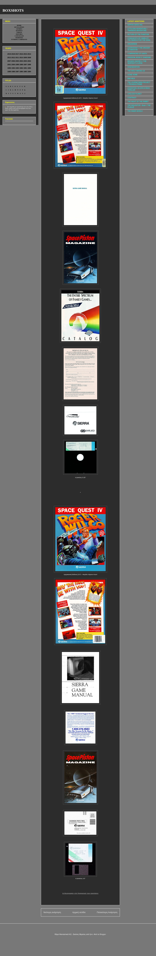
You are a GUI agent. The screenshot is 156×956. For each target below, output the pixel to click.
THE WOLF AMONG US (136, 71)
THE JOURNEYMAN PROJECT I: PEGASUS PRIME (139, 83)
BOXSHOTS (13, 10)
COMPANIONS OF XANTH (137, 53)
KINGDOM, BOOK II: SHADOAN (139, 57)
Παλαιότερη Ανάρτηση (107, 912)
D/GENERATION (134, 67)
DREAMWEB (132, 44)
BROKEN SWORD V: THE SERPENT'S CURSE (137, 62)
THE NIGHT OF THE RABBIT (138, 101)
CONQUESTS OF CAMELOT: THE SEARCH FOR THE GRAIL (139, 39)
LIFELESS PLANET (135, 94)
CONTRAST (132, 98)
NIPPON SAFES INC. (135, 25)
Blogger (103, 934)
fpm (91, 934)
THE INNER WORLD (135, 111)
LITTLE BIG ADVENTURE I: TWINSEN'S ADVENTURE (138, 29)
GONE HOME (132, 75)
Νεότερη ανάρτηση (52, 912)
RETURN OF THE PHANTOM (138, 34)
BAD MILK (131, 78)
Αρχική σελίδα (78, 912)
